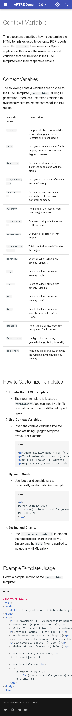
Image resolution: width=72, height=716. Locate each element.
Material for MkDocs (26, 702)
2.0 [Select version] (41, 4)
